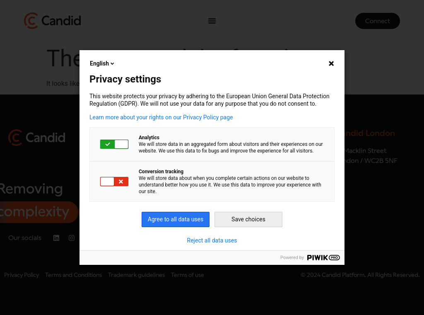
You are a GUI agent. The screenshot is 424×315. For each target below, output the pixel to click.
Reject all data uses (212, 240)
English (103, 63)
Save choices (248, 219)
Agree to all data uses (176, 219)
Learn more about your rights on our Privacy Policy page (161, 117)
